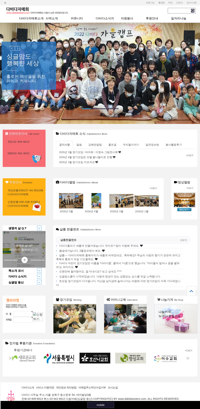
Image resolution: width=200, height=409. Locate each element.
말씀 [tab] (79, 144)
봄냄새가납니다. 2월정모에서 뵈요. (80, 250)
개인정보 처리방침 (66, 387)
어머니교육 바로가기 (125, 318)
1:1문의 (179, 2)
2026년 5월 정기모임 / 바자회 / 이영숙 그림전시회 (88, 152)
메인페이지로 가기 (5, 2)
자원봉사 (127, 18)
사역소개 (52, 18)
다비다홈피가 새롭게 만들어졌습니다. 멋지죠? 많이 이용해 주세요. (99, 245)
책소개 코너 (22, 270)
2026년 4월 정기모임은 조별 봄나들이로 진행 (85, 157)
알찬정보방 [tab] (152, 144)
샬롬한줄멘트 (68, 239)
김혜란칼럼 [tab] (95, 144)
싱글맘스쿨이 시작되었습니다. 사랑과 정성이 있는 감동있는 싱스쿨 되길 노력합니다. (110, 276)
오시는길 (113, 387)
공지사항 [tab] (64, 144)
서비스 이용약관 (45, 387)
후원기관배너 (23, 350)
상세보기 (24, 260)
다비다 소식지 (22, 276)
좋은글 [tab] (112, 144)
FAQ (170, 2)
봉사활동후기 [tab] (174, 144)
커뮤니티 (77, 18)
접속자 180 (191, 2)
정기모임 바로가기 (74, 318)
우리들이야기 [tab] (131, 144)
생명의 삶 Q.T (22, 228)
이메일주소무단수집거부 (92, 387)
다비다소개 (28, 387)
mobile (101, 405)
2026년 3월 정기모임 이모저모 (77, 162)
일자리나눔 (178, 18)
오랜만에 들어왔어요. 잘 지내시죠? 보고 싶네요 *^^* (90, 271)
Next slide (17, 48)
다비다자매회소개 (31, 18)
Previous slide (12, 48)
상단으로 (191, 291)
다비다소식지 (105, 18)
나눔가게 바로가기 (176, 318)
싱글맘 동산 (22, 282)
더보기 (190, 188)
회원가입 (150, 2)
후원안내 (152, 18)
